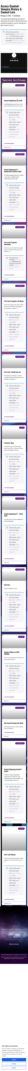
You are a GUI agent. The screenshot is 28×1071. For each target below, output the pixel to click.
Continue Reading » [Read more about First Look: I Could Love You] (9, 470)
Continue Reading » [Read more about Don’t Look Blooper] (9, 1006)
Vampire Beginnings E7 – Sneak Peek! (13, 590)
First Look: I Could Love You (12, 425)
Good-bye (7, 670)
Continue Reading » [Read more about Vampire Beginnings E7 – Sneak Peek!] (9, 633)
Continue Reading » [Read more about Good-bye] (9, 711)
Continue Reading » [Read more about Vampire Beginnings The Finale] (9, 154)
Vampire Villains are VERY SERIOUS (11, 749)
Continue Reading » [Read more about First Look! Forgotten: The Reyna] (9, 388)
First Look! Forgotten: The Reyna (14, 344)
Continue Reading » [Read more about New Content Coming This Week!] (9, 839)
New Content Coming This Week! (13, 830)
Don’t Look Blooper (10, 961)
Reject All (14, 1068)
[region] (14, 1057)
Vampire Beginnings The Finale (13, 111)
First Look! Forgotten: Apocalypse (10, 275)
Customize (14, 1063)
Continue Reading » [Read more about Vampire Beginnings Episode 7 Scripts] (9, 925)
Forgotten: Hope (9, 507)
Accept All (14, 1059)
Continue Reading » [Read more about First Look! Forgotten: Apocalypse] (9, 307)
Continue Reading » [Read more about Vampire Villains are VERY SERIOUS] (9, 793)
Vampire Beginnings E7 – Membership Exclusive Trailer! (13, 192)
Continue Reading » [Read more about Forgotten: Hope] (9, 552)
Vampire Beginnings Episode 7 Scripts (13, 877)
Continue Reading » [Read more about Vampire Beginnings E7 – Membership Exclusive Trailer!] (9, 237)
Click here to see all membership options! (15, 42)
